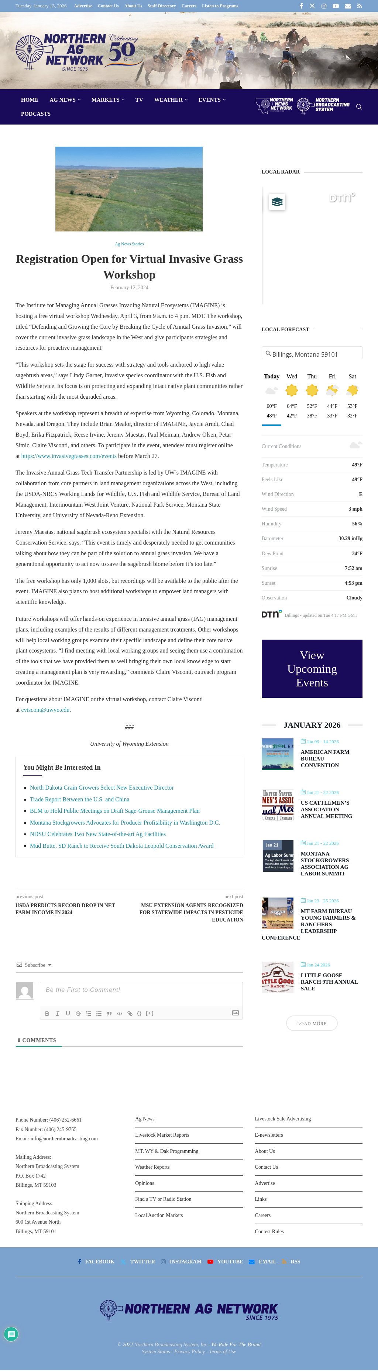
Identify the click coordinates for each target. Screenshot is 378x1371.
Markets (106, 100)
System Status (156, 1352)
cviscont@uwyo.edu (45, 710)
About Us (133, 5)
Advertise (83, 5)
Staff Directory (162, 5)
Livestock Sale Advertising (283, 1119)
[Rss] (359, 6)
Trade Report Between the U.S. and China (80, 800)
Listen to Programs (220, 5)
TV (139, 100)
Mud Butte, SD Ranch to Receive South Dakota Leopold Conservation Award (122, 846)
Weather (168, 100)
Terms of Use (222, 1352)
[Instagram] (324, 6)
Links (261, 1200)
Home (30, 100)
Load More (312, 1023)
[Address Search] (312, 354)
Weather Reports (152, 1168)
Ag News (63, 100)
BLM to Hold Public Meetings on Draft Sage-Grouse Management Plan (115, 811)
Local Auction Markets (159, 1216)
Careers (189, 5)
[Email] (348, 6)
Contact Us (108, 5)
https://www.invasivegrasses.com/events (69, 456)
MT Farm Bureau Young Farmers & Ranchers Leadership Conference (309, 924)
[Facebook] (301, 6)
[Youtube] (336, 6)
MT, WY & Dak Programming (166, 1151)
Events (210, 100)
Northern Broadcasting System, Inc (170, 1345)
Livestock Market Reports (162, 1136)
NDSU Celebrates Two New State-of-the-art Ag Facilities (98, 835)
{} (139, 1014)
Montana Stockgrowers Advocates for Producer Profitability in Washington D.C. (125, 823)
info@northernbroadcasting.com (64, 1139)
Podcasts (36, 114)
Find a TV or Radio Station (163, 1200)
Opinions (144, 1184)
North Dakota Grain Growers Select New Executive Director (102, 788)
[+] (150, 1014)
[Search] (358, 107)
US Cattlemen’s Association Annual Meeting (327, 809)
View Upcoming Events (312, 668)
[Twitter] (312, 6)
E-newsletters (269, 1136)
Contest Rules (269, 1232)
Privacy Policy (189, 1352)
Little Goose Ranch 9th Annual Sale (329, 981)
